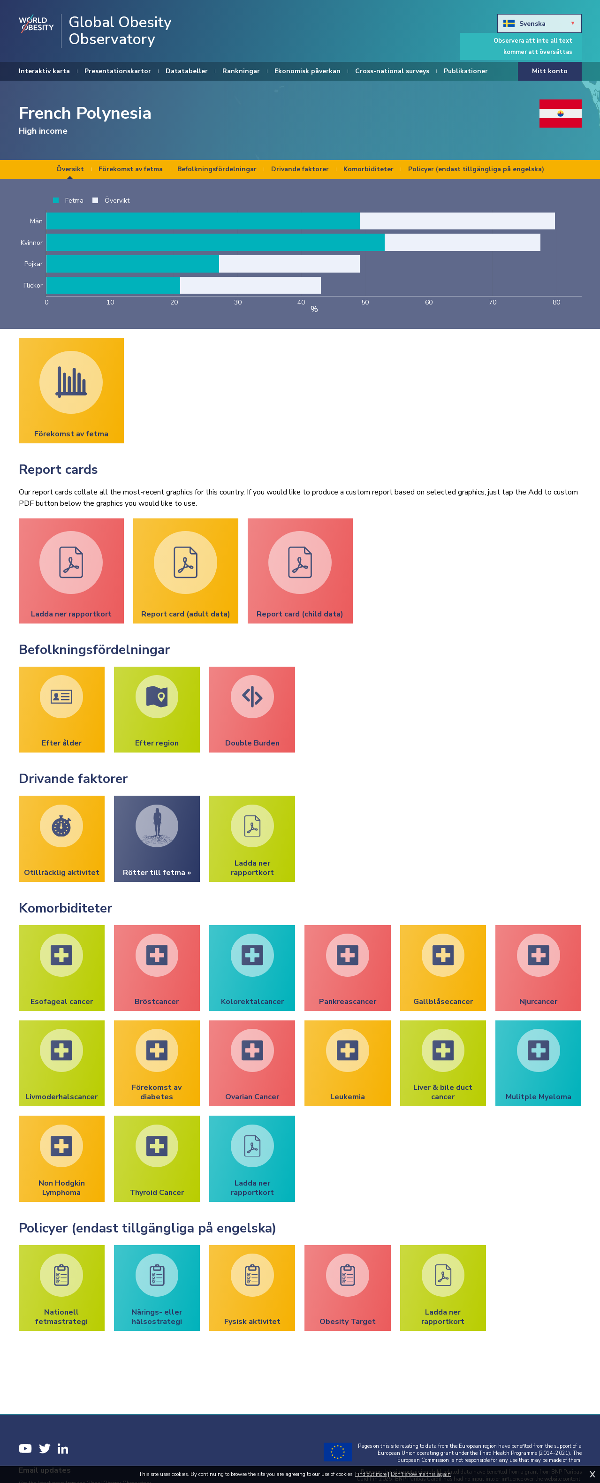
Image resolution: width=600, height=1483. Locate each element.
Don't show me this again (421, 1474)
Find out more (371, 1474)
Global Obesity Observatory (120, 31)
